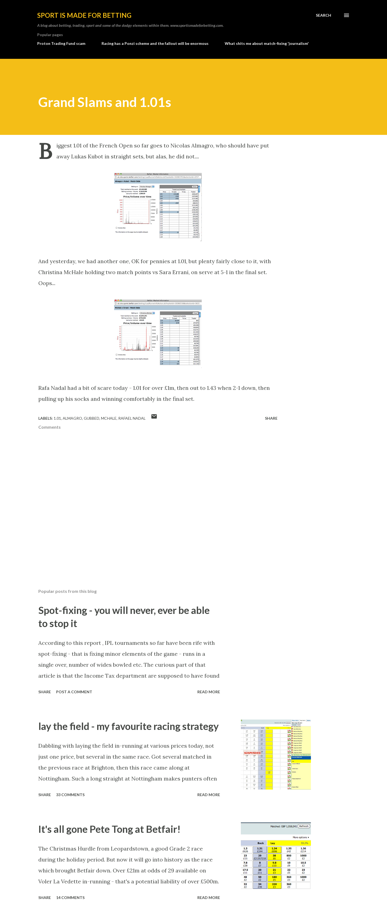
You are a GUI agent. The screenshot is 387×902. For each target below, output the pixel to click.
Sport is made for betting (84, 15)
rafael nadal (132, 418)
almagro (72, 418)
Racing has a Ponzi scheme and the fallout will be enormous (155, 43)
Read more (208, 691)
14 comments (70, 897)
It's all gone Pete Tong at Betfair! (109, 829)
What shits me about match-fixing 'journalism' (267, 43)
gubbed (91, 418)
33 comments (70, 794)
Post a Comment (74, 691)
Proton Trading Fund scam (61, 43)
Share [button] (271, 418)
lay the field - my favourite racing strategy (128, 726)
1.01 (57, 418)
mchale (109, 418)
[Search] (323, 15)
